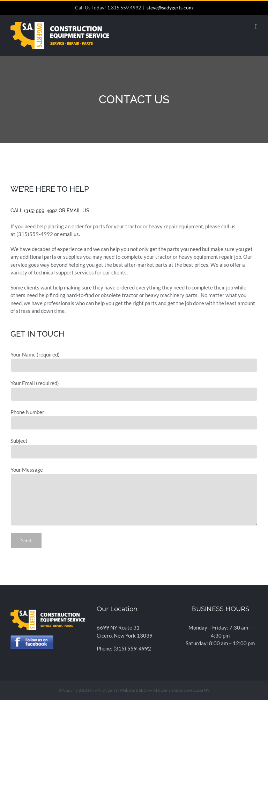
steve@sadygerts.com (170, 7)
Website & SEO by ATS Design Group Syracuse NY (165, 690)
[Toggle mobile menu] (256, 26)
